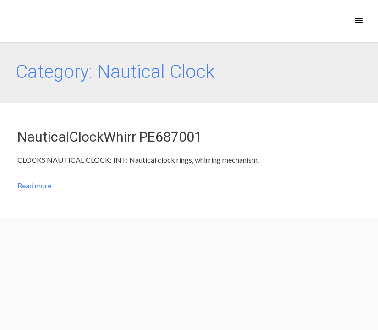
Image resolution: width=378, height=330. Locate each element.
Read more (34, 185)
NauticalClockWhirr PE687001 (109, 137)
